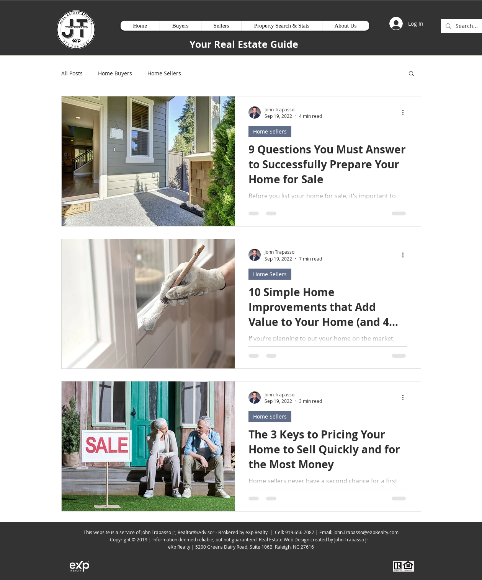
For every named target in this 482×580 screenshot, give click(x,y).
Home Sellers (164, 73)
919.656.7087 (299, 532)
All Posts (72, 73)
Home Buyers (115, 73)
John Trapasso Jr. (353, 539)
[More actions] (405, 112)
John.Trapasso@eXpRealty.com (366, 532)
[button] (411, 74)
